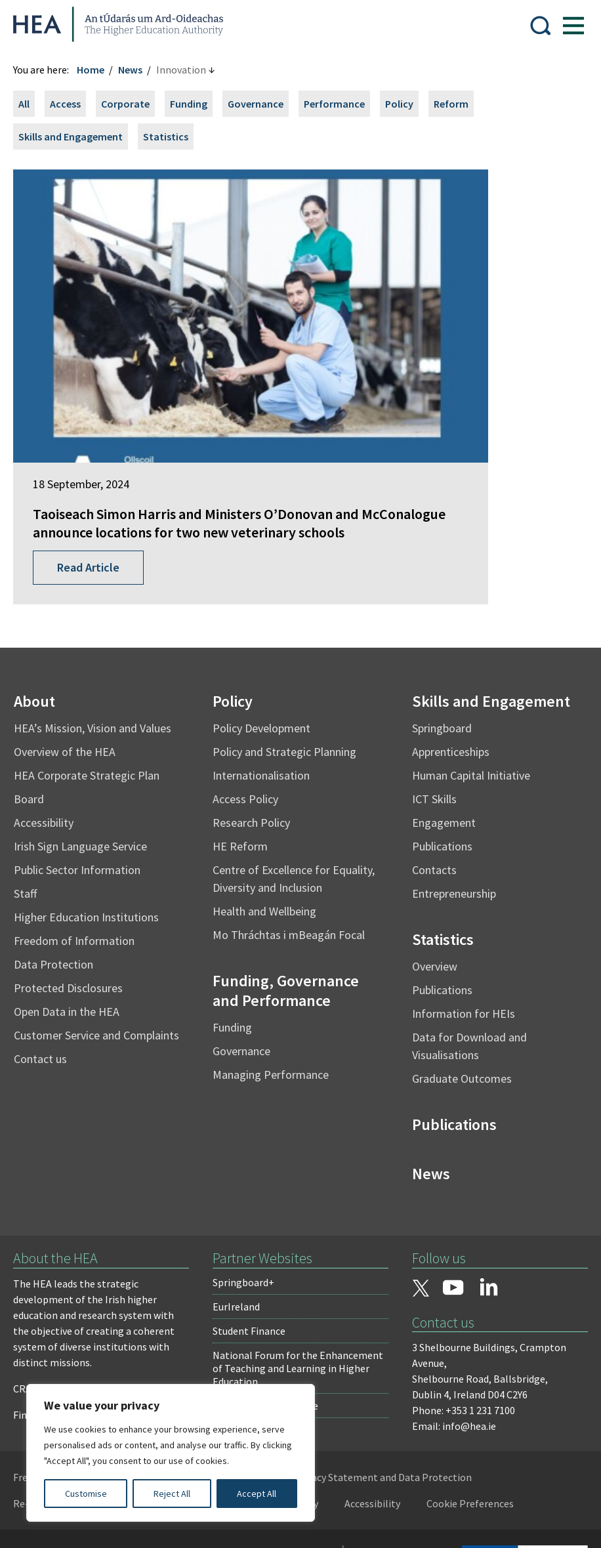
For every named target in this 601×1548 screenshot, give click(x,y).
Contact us (46, 968)
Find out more (51, 1324)
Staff (31, 803)
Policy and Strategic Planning (287, 661)
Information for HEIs (460, 923)
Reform (457, 103)
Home (97, 69)
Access (71, 103)
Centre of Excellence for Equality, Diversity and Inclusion (296, 788)
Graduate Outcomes (459, 988)
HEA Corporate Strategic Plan (93, 685)
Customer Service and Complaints (103, 945)
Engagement (441, 732)
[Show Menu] (566, 24)
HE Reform (242, 756)
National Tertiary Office (267, 1315)
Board (35, 709)
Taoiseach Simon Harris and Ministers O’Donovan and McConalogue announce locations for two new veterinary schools (153, 414)
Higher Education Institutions (92, 827)
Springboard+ (245, 1192)
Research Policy (254, 732)
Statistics (172, 136)
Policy (406, 103)
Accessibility (50, 732)
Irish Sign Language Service (87, 756)
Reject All (172, 1493)
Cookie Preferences (476, 1413)
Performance (340, 103)
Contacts (431, 779)
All (30, 103)
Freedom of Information (80, 850)
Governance (262, 103)
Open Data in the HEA (73, 921)
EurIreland (238, 1216)
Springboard (439, 638)
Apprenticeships (448, 661)
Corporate (132, 103)
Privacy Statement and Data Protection (389, 1387)
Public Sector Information (83, 779)
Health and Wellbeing (267, 821)
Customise (86, 1493)
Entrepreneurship (451, 803)
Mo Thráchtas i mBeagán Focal (291, 844)
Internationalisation (263, 685)
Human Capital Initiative (468, 685)
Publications (439, 756)
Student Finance (251, 1240)
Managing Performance (273, 984)
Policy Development (264, 638)
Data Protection (60, 874)
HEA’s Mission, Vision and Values (99, 638)
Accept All (256, 1493)
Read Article (95, 477)
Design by (64, 1524)
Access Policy (248, 709)
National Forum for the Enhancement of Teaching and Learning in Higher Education (300, 1278)
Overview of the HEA (71, 661)
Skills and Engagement (77, 136)
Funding (195, 103)
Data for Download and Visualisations (466, 956)
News (137, 69)
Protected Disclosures (74, 898)
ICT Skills (431, 709)
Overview (432, 876)
